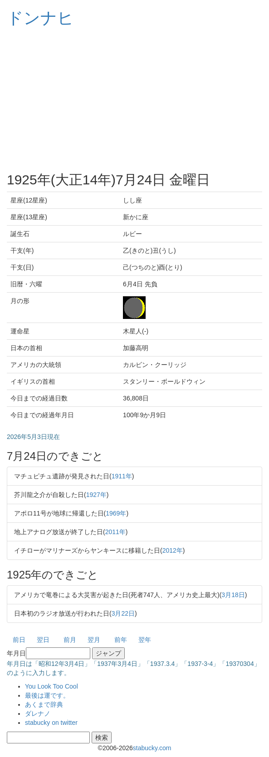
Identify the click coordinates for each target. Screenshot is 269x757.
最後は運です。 (47, 695)
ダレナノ (37, 713)
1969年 (116, 513)
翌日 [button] (43, 639)
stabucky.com (152, 748)
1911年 (122, 476)
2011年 (115, 531)
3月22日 (123, 613)
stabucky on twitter (51, 722)
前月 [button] (70, 639)
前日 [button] (19, 639)
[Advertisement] (134, 99)
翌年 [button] (144, 639)
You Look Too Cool (51, 686)
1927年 (96, 494)
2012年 (172, 550)
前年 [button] (120, 639)
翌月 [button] (94, 639)
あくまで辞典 (44, 704)
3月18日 (233, 594)
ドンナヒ (40, 18)
